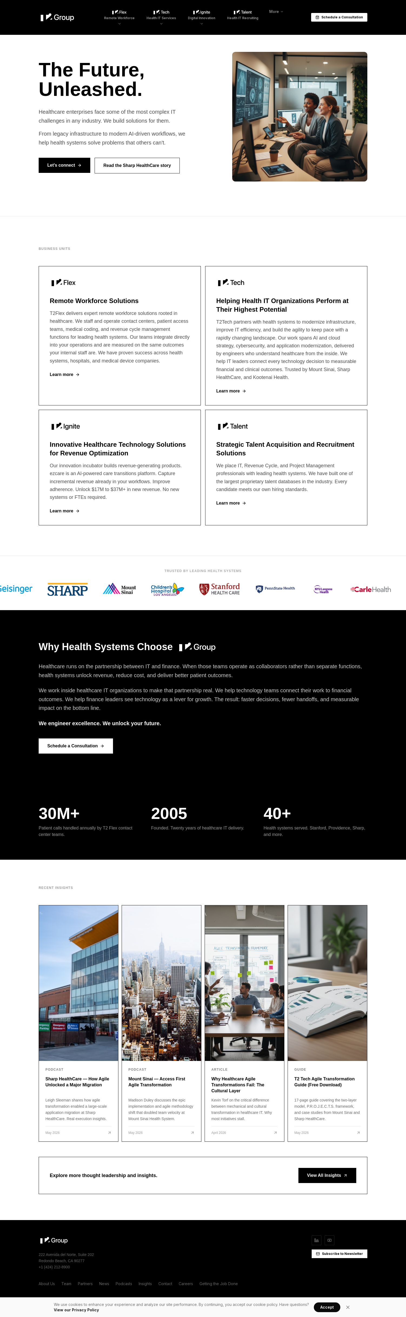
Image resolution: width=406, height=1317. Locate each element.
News (104, 1283)
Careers (186, 1283)
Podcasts (124, 1283)
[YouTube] (329, 1240)
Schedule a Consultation (339, 17)
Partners (85, 1283)
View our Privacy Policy (76, 1310)
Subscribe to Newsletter (339, 1254)
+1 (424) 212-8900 (54, 1267)
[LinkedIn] (316, 1240)
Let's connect (64, 165)
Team (66, 1283)
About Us (47, 1283)
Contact (165, 1283)
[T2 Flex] (120, 335)
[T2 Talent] (286, 467)
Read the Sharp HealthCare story (137, 165)
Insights (145, 1283)
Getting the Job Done (218, 1283)
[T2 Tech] (286, 335)
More (276, 11)
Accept (327, 1307)
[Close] (348, 1307)
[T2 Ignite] (120, 467)
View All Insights (327, 1175)
